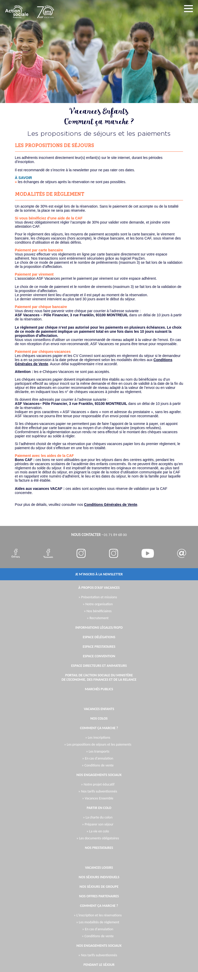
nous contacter (86, 534)
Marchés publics (99, 689)
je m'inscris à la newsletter (99, 574)
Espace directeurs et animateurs (99, 665)
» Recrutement (98, 618)
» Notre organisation (98, 604)
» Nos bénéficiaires (98, 611)
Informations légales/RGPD (99, 627)
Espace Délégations (99, 637)
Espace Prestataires (99, 646)
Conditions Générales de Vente (110, 504)
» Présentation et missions (97, 597)
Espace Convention (99, 656)
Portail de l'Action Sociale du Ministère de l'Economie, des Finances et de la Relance (99, 677)
